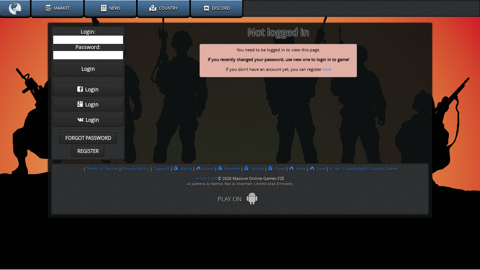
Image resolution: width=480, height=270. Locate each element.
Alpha (183, 168)
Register (88, 151)
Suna (276, 168)
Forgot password (88, 138)
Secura (254, 168)
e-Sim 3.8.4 (206, 178)
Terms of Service (102, 168)
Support (161, 168)
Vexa (297, 168)
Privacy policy (135, 168)
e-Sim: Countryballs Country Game (363, 168)
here (326, 69)
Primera (229, 168)
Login (88, 89)
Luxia (204, 168)
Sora (317, 168)
